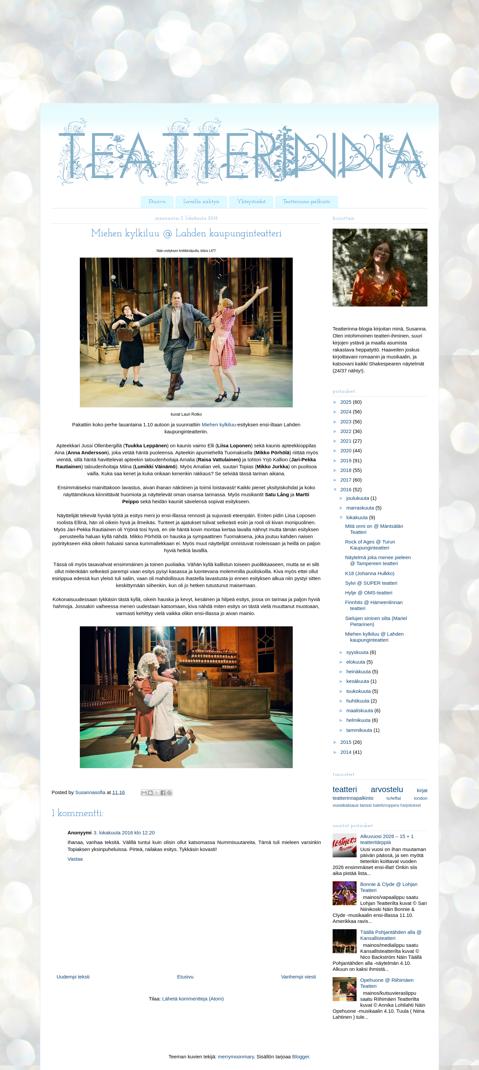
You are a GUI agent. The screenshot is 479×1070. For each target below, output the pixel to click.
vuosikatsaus (346, 805)
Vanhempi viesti (298, 976)
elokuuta (356, 662)
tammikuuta (360, 730)
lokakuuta (357, 517)
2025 (346, 402)
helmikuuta (359, 720)
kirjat (422, 790)
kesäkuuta (358, 681)
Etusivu (157, 201)
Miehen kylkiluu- (220, 424)
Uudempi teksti (73, 976)
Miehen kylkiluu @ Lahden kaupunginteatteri (374, 637)
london (420, 798)
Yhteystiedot (251, 201)
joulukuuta (358, 498)
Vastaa (75, 859)
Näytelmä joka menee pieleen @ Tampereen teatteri (378, 560)
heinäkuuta (359, 671)
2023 (346, 421)
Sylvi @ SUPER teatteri (371, 583)
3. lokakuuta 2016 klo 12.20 (124, 832)
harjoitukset (410, 805)
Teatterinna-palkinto (306, 201)
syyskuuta (358, 652)
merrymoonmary (236, 1056)
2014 (346, 752)
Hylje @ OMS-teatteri (369, 592)
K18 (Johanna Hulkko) (370, 573)
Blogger (300, 1056)
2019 (346, 460)
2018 (346, 470)
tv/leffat (394, 798)
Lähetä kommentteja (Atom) (193, 998)
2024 (346, 411)
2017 (346, 480)
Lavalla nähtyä (201, 201)
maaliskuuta (360, 710)
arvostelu (387, 789)
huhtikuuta (358, 701)
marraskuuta (361, 508)
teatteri (345, 789)
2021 (346, 441)
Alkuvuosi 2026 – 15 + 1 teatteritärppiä (387, 839)
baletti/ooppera (386, 805)
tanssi (366, 805)
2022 (346, 431)
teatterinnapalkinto (353, 798)
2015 (346, 742)
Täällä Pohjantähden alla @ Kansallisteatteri (391, 935)
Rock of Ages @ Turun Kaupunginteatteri (370, 544)
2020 (346, 450)
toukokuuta (359, 691)
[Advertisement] (199, 56)
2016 (346, 489)
